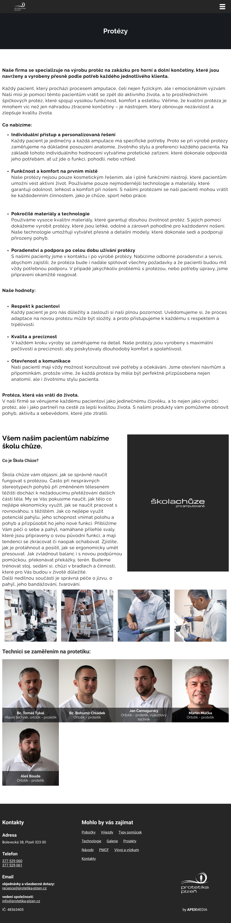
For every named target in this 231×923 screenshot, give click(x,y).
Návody (88, 850)
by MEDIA (194, 909)
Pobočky (88, 832)
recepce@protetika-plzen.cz (24, 888)
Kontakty (89, 858)
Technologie (91, 841)
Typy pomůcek (130, 832)
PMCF (104, 850)
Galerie (112, 841)
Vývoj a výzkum (126, 850)
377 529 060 (12, 861)
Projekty (129, 841)
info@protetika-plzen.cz (21, 901)
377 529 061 (12, 865)
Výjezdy (107, 832)
